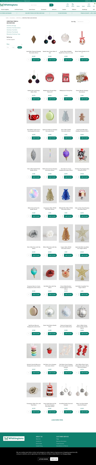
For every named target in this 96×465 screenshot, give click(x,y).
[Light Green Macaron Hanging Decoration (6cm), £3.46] (50, 116)
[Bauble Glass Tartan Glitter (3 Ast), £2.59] (50, 38)
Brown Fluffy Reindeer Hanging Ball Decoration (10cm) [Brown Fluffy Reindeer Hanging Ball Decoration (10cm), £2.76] (66, 288)
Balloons (54, 9)
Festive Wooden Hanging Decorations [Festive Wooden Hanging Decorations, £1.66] (82, 91)
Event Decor (32, 9)
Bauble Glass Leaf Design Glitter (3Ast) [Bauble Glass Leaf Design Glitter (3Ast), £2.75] (34, 91)
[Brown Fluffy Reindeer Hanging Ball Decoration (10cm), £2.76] (66, 273)
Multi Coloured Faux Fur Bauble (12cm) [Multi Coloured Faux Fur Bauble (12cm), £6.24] (33, 208)
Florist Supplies (5, 9)
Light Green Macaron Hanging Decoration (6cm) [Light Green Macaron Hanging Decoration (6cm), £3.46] (50, 130)
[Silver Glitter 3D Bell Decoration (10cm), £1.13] (66, 116)
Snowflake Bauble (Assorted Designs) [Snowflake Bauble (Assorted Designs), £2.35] (66, 404)
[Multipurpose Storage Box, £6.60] (66, 77)
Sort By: (73, 21)
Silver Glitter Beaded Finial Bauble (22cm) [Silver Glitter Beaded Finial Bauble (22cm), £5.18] (33, 169)
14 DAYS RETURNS (62, 13)
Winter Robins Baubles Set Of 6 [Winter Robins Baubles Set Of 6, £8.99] (82, 52)
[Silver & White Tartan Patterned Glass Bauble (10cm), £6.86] (82, 312)
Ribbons (74, 9)
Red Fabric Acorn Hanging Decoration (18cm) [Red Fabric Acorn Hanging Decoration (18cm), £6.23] (49, 365)
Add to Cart (36, 59)
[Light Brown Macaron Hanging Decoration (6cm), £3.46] (34, 312)
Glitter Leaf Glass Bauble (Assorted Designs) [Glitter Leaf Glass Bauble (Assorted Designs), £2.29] (82, 404)
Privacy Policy (67, 454)
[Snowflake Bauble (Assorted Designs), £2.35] (66, 390)
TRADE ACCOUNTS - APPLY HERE (88, 13)
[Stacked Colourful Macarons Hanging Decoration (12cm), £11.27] (34, 351)
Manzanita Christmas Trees (13, 34)
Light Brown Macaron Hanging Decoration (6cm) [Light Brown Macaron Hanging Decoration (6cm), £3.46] (33, 326)
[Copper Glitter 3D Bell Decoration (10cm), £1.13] (66, 233)
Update (19, 47)
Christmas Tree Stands (12, 32)
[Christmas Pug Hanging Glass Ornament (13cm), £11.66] (82, 155)
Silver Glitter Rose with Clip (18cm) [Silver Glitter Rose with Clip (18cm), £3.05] (33, 247)
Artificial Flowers (19, 9)
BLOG (93, 1)
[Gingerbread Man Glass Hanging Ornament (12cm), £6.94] (82, 116)
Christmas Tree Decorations (14, 27)
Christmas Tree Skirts (12, 30)
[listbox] (83, 21)
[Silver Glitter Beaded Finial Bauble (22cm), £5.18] (34, 155)
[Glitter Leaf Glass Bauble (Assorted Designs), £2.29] (82, 390)
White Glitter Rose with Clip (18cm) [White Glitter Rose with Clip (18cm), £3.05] (49, 247)
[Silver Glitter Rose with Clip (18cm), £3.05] (34, 233)
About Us (38, 439)
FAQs (57, 439)
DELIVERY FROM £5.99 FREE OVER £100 (34, 13)
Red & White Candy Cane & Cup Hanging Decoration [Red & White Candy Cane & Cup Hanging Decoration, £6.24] (33, 130)
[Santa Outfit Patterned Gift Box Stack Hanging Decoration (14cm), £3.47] (50, 390)
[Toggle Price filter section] (14, 44)
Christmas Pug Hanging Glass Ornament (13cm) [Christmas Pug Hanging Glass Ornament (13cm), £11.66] (82, 169)
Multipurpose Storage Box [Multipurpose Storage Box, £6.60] (66, 90)
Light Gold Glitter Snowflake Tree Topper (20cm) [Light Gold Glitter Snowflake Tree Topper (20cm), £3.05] (82, 247)
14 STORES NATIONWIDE (5, 13)
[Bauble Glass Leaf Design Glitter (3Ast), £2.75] (34, 77)
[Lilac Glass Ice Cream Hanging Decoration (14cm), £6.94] (66, 155)
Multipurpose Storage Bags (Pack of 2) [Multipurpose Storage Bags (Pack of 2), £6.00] (49, 91)
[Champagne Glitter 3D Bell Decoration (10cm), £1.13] (50, 194)
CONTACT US (87, 1)
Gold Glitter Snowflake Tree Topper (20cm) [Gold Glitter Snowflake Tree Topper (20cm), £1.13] (82, 287)
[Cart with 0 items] (94, 5)
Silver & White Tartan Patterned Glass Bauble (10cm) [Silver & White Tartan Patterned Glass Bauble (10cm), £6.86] (82, 327)
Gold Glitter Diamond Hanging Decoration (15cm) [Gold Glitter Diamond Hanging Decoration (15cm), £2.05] (33, 52)
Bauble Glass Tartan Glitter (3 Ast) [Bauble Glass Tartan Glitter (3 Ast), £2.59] (50, 52)
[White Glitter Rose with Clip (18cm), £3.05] (50, 233)
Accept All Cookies (54, 459)
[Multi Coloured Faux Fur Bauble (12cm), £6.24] (34, 194)
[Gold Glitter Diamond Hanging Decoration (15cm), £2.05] (34, 38)
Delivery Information (61, 441)
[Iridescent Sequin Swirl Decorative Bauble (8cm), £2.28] (66, 312)
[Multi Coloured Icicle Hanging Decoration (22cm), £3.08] (50, 155)
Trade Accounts (60, 443)
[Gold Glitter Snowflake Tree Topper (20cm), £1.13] (82, 273)
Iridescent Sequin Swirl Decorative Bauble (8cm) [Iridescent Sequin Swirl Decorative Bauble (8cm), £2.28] (66, 326)
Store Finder (39, 443)
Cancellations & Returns (62, 446)
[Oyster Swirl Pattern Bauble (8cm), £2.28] (50, 312)
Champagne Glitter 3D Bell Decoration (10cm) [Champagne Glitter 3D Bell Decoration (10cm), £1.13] (49, 208)
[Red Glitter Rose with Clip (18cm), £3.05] (50, 273)
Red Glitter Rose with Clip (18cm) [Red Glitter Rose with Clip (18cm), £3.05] (50, 287)
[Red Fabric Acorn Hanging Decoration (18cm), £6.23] (50, 351)
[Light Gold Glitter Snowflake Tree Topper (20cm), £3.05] (82, 233)
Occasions (43, 9)
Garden (64, 9)
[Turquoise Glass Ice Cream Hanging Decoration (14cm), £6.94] (34, 273)
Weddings (84, 9)
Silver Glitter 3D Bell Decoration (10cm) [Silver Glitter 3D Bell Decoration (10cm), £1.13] (66, 130)
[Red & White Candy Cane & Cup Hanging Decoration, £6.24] (34, 116)
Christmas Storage (11, 25)
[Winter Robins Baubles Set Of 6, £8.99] (82, 38)
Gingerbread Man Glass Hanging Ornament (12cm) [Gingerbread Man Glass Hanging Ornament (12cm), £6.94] (82, 130)
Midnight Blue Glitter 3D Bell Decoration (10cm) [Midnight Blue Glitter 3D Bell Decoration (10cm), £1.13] (66, 208)
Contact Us (38, 441)
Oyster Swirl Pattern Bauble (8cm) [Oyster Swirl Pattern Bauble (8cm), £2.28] (49, 326)
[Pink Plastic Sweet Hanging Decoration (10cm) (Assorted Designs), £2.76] (66, 351)
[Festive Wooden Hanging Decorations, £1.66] (82, 77)
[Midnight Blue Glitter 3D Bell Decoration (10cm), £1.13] (66, 194)
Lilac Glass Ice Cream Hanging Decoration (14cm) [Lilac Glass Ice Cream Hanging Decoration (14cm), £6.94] (66, 169)
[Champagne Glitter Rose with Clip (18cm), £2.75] (34, 390)
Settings (43, 459)
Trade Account (27, 1)
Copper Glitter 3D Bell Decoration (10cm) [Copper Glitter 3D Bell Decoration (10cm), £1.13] (66, 247)
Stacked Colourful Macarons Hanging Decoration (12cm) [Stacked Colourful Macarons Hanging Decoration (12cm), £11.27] (34, 365)
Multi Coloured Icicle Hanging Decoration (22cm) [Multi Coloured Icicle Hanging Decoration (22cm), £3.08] (50, 169)
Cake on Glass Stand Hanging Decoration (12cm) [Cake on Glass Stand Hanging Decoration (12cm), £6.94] (82, 208)
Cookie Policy (39, 446)
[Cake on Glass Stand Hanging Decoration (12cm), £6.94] (82, 194)
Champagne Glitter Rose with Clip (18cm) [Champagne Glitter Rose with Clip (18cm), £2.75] (34, 404)
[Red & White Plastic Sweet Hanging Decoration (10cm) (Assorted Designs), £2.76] (82, 351)
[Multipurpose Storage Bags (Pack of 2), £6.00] (50, 77)
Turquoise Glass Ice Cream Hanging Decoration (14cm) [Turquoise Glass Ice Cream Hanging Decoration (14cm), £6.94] (33, 287)
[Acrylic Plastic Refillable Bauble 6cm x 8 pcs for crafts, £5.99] (66, 38)
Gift (94, 9)
